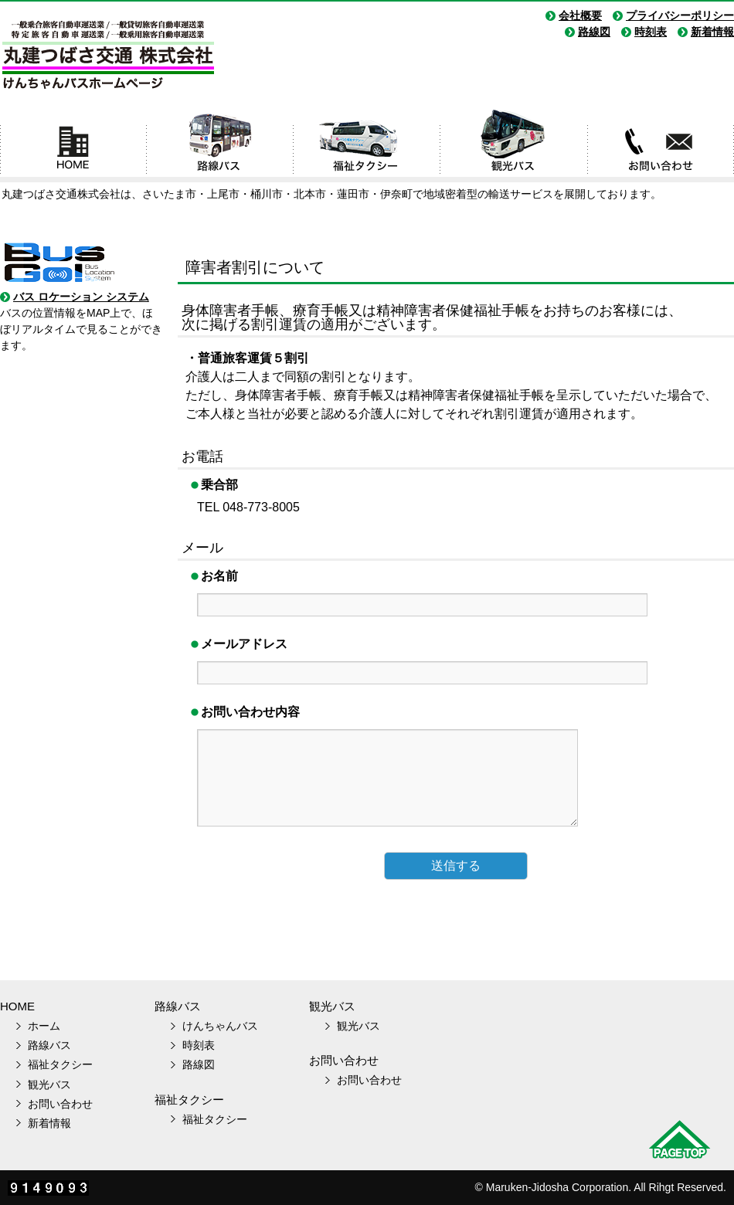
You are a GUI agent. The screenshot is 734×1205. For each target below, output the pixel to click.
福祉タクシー (367, 145)
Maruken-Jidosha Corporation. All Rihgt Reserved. (606, 1187)
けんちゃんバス (220, 1026)
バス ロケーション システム (81, 296)
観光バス (513, 145)
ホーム (73, 145)
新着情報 (712, 31)
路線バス (220, 145)
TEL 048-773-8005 (248, 507)
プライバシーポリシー (680, 15)
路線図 (594, 31)
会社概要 (580, 15)
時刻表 (650, 31)
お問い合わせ (660, 145)
